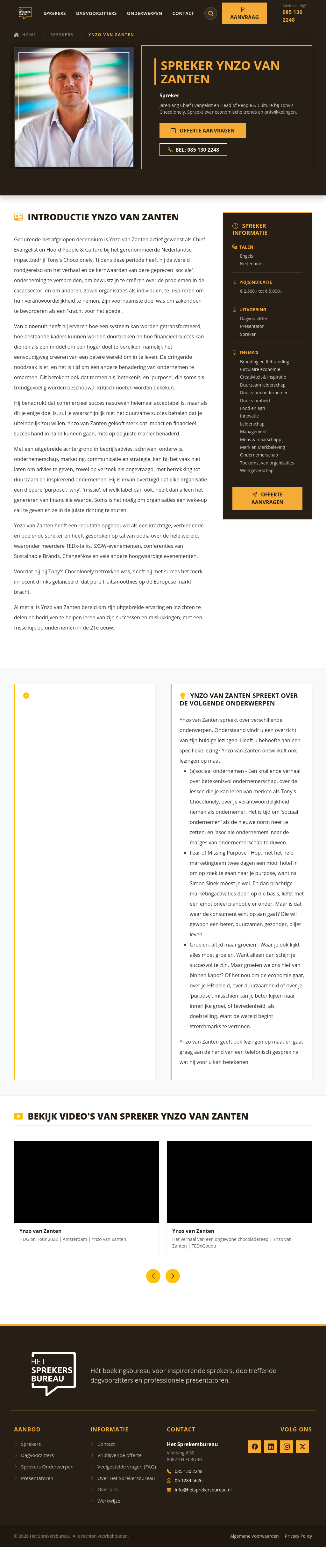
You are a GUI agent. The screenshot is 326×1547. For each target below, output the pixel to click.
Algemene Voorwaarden (254, 1536)
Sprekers (55, 13)
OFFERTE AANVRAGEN (203, 130)
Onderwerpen (144, 13)
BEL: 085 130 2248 (193, 150)
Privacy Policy (298, 1536)
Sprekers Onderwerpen (44, 1466)
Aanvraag (244, 13)
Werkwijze (105, 1501)
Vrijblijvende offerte (116, 1455)
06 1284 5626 (184, 1480)
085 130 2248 (184, 1471)
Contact (183, 13)
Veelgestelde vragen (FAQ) (123, 1466)
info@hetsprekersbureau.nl (199, 1489)
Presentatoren (33, 1478)
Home (25, 34)
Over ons (104, 1489)
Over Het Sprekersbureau (122, 1478)
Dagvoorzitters (96, 13)
